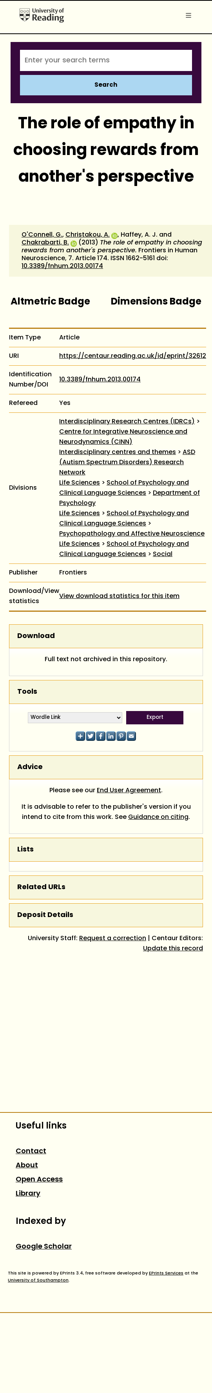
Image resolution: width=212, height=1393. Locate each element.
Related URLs (41, 887)
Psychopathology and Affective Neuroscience (132, 534)
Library (28, 1194)
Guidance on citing (158, 817)
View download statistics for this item (119, 596)
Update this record (173, 949)
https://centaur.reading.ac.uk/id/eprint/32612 (132, 356)
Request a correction (112, 939)
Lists (25, 850)
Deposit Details (45, 915)
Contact (31, 1151)
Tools (27, 692)
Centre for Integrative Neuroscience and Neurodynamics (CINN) (123, 437)
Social (162, 554)
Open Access (39, 1180)
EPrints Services (166, 1273)
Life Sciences (79, 483)
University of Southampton (38, 1280)
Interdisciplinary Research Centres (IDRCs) (127, 422)
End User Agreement (129, 791)
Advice (30, 767)
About (27, 1166)
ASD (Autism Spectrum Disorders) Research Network (127, 462)
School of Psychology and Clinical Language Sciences (124, 488)
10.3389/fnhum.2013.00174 (62, 266)
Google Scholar (44, 1247)
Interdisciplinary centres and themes (117, 452)
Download (36, 636)
